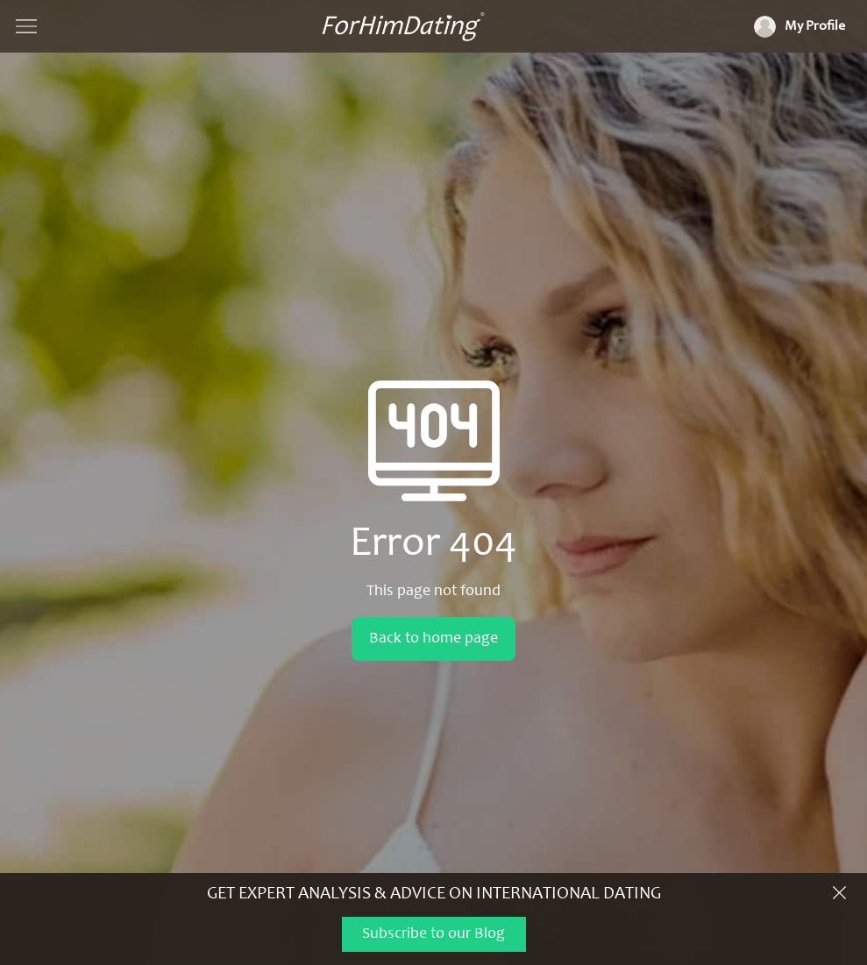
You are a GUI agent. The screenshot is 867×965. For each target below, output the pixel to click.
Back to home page (433, 639)
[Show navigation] (26, 26)
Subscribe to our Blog (433, 934)
